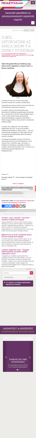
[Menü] (33, 2)
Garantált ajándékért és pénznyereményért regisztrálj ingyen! (18, 16)
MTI (7, 174)
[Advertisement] (18, 305)
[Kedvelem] (13, 177)
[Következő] (31, 356)
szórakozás (25, 187)
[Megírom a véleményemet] (5, 179)
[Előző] (5, 356)
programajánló (17, 187)
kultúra (10, 187)
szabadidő (4, 187)
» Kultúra (31, 189)
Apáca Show (8, 189)
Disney (30, 187)
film (3, 189)
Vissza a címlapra (18, 183)
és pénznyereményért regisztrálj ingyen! (18, 329)
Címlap (29, 277)
